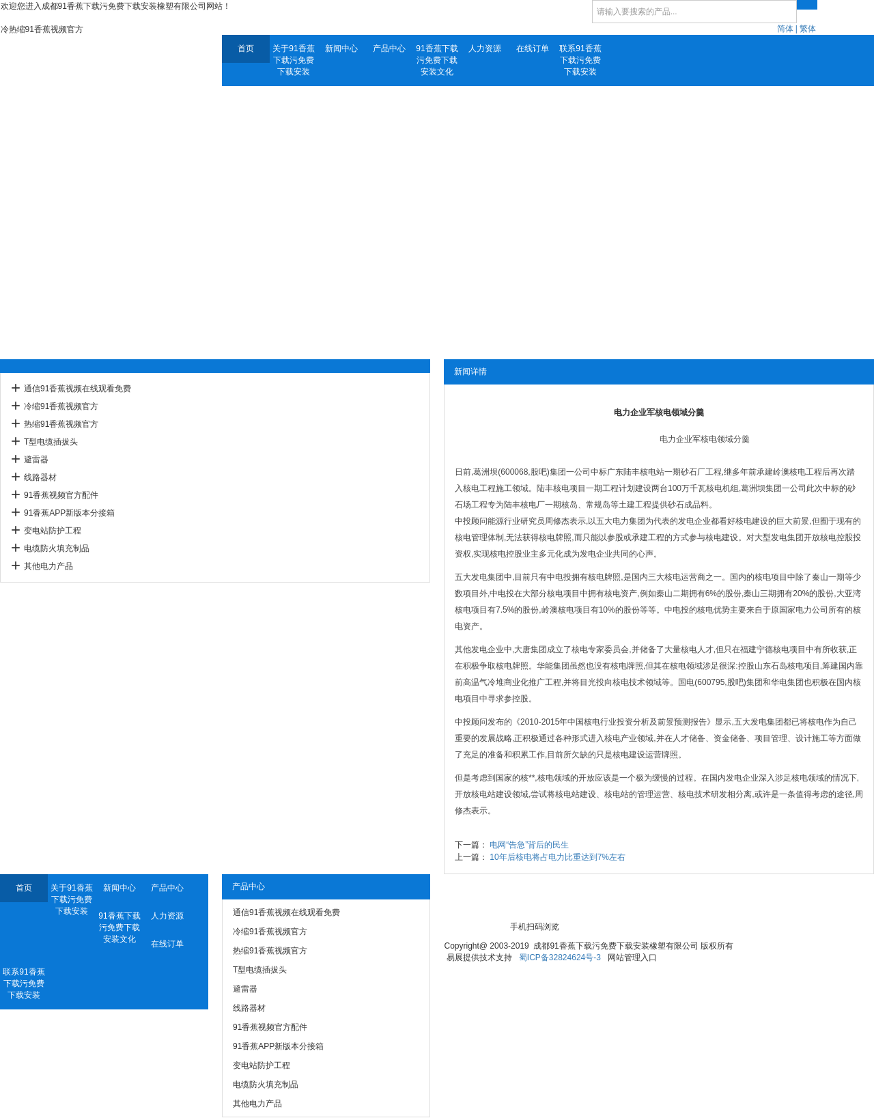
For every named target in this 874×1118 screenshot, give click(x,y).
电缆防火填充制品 (56, 548)
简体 (785, 28)
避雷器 (36, 459)
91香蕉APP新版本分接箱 (69, 513)
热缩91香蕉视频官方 (61, 424)
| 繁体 (805, 28)
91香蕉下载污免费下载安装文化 (436, 60)
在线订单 (532, 48)
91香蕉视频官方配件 (61, 495)
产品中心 (389, 48)
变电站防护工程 (52, 530)
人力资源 (484, 48)
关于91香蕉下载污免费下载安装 (293, 60)
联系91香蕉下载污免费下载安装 (580, 60)
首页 (246, 48)
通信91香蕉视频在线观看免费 (77, 388)
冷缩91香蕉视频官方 (61, 406)
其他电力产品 (48, 566)
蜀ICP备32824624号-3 (560, 957)
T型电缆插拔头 (51, 442)
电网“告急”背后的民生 (529, 845)
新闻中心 (341, 48)
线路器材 (40, 477)
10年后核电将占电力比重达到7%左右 (557, 857)
